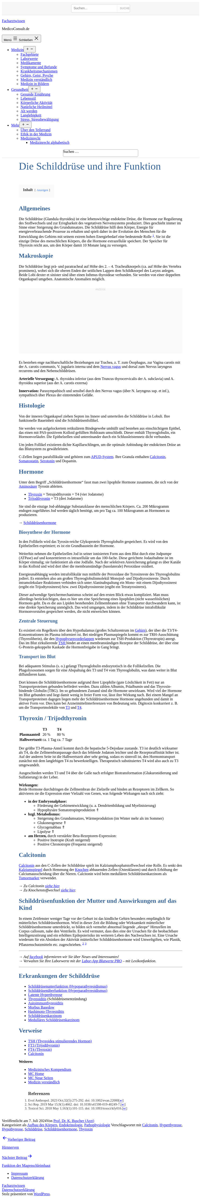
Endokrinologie (70, 1125)
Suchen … (71, 152)
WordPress (42, 1194)
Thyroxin (35, 494)
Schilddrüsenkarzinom (45, 1016)
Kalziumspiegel (30, 870)
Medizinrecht (30, 138)
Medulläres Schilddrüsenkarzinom (54, 1020)
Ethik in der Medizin (36, 134)
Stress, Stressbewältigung (40, 119)
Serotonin (47, 461)
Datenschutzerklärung (18, 1190)
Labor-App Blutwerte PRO (102, 961)
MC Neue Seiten (40, 1078)
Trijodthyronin (39, 498)
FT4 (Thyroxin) (40, 1049)
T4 (79, 707)
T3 (68, 707)
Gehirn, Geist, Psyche (37, 75)
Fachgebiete (30, 54)
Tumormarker (29, 878)
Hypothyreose (12, 1129)
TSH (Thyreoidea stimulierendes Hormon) (60, 1041)
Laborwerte (29, 59)
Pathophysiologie (97, 1125)
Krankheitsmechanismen (39, 71)
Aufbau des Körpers (42, 1125)
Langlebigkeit (31, 115)
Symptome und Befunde (39, 67)
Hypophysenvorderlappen (75, 639)
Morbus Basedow (41, 1007)
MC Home (36, 1074)
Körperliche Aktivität (36, 103)
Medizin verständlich (36, 80)
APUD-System (102, 457)
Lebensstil (28, 98)
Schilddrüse (33, 1129)
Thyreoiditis (37, 999)
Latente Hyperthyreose (45, 995)
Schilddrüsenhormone (40, 523)
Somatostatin (29, 461)
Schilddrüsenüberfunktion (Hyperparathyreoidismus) (67, 991)
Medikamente (31, 63)
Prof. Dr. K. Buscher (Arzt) (73, 1121)
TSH (62, 643)
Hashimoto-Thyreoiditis (46, 1011)
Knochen (81, 870)
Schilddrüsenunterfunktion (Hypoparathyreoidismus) (67, 986)
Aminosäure (28, 486)
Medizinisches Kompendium (49, 1069)
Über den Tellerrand (35, 130)
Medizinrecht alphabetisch (49, 142)
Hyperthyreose (171, 1125)
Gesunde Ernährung (35, 94)
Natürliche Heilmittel (36, 107)
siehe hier (52, 886)
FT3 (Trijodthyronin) (44, 1045)
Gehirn (140, 630)
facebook (36, 957)
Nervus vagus (110, 367)
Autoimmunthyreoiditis (45, 1003)
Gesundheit (19, 90)
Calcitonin (158, 457)
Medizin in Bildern (35, 84)
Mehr (15, 125)
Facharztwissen (13, 21)
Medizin (17, 50)
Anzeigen (42, 190)
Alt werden (29, 111)
